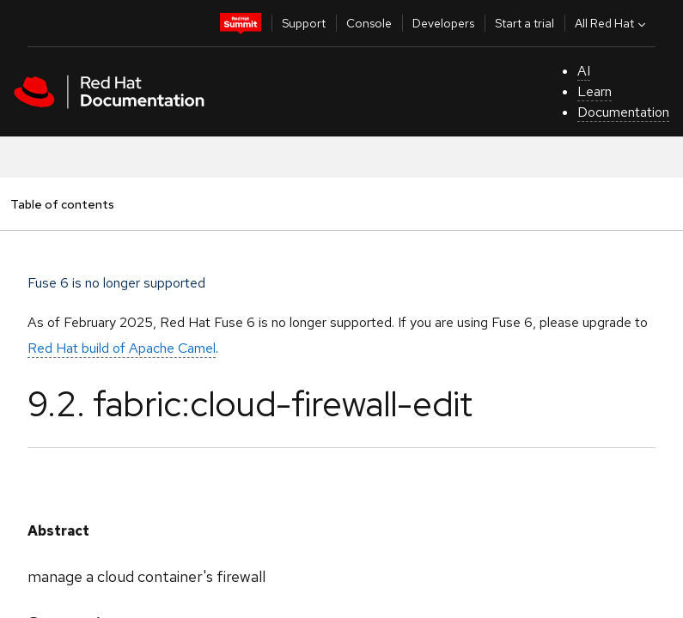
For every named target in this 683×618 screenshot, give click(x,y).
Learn (594, 91)
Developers (443, 23)
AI (583, 71)
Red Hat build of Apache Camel (121, 348)
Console (369, 23)
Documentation (623, 112)
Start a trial (524, 23)
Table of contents (61, 204)
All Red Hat (612, 23)
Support (304, 23)
